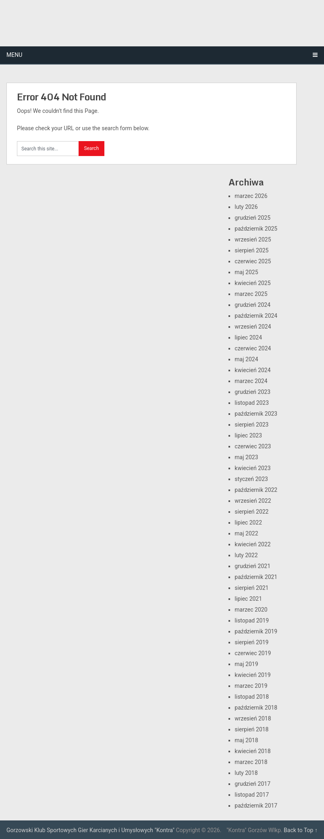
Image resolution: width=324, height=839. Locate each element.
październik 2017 (256, 805)
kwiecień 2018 (252, 751)
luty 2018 (246, 773)
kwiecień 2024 (252, 370)
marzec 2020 (251, 609)
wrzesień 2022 (253, 501)
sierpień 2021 (251, 588)
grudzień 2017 (252, 784)
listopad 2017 (252, 794)
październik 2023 (256, 413)
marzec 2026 (251, 196)
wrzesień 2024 (253, 326)
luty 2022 (246, 555)
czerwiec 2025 (253, 261)
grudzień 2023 (252, 392)
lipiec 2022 (248, 522)
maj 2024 (246, 359)
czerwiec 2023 (253, 446)
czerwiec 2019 (253, 653)
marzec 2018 (251, 762)
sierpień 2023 (251, 424)
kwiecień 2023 (252, 468)
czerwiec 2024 (253, 348)
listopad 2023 (252, 403)
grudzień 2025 (252, 217)
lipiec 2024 (248, 337)
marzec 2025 (251, 294)
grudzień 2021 (252, 566)
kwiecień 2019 (252, 675)
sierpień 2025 (251, 250)
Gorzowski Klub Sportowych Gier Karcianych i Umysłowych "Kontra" (90, 830)
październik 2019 (256, 631)
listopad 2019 (252, 620)
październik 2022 (256, 490)
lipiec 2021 (248, 598)
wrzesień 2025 (253, 239)
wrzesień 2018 (253, 718)
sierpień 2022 (251, 511)
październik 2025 (256, 228)
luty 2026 (246, 207)
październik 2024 (256, 315)
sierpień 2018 (251, 729)
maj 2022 (246, 533)
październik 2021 (256, 577)
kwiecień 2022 (252, 544)
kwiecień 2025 (252, 283)
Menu (14, 55)
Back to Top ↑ (301, 830)
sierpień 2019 (251, 642)
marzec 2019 (251, 686)
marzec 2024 (251, 381)
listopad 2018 (252, 696)
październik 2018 (256, 707)
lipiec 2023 (248, 435)
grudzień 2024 (252, 305)
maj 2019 (246, 664)
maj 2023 (246, 457)
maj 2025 (246, 272)
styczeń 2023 (251, 479)
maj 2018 (246, 740)
